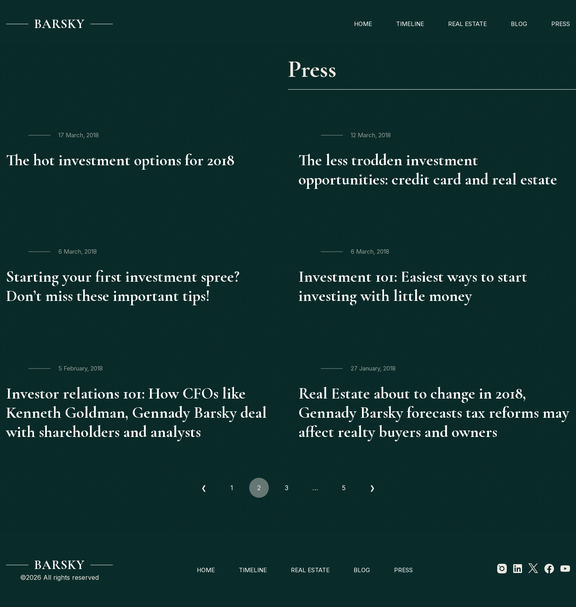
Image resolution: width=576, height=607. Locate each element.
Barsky (59, 24)
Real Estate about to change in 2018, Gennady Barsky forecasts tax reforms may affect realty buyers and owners (433, 412)
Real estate (467, 24)
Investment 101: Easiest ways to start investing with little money (412, 286)
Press (560, 24)
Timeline (410, 24)
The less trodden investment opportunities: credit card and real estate (427, 169)
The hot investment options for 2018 (120, 160)
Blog (519, 24)
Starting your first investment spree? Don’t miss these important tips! (123, 286)
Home (363, 24)
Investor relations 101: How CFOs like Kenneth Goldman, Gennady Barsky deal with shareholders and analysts (136, 412)
